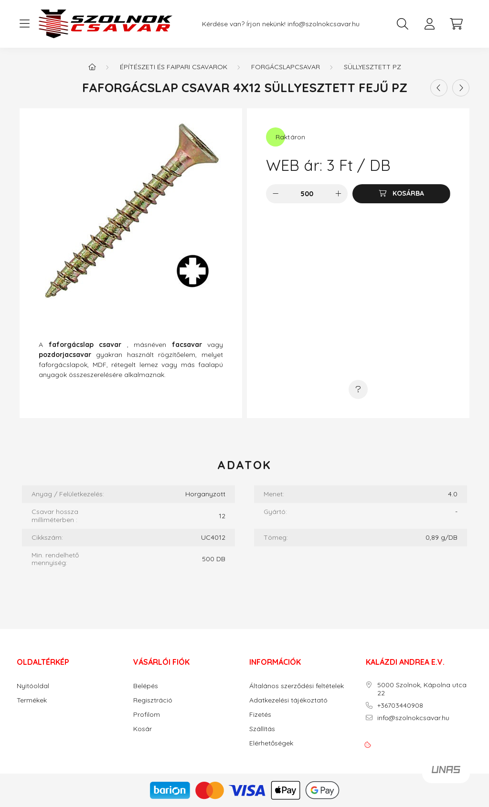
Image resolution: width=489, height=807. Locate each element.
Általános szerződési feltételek (296, 686)
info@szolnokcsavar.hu (323, 24)
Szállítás (262, 729)
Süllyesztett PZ (372, 67)
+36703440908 (400, 706)
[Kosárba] (401, 193)
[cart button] (456, 23)
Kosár (142, 729)
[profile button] (429, 23)
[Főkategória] (92, 67)
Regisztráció (152, 700)
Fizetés (260, 715)
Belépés (145, 686)
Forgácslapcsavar (285, 67)
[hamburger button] (24, 23)
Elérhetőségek (271, 743)
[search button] (402, 23)
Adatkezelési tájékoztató (288, 700)
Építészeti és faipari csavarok (173, 67)
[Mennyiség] (306, 193)
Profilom (146, 715)
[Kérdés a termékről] (358, 389)
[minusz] (275, 194)
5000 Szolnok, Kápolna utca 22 (422, 689)
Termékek (32, 700)
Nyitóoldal (33, 686)
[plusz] (338, 194)
